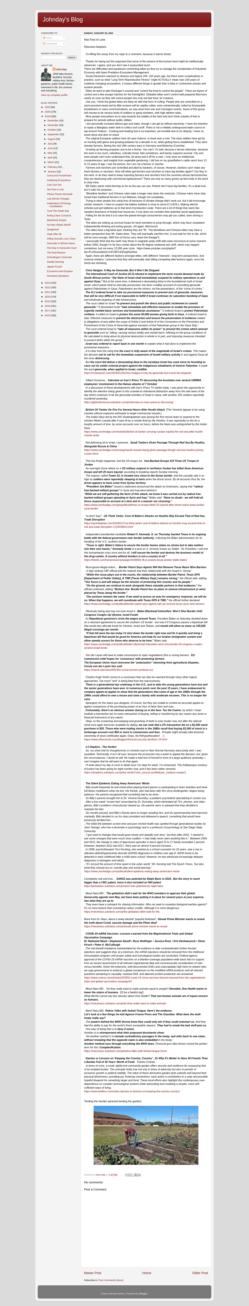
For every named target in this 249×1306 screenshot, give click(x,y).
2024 (48, 116)
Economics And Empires (60, 271)
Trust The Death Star (58, 211)
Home (146, 1273)
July (50, 143)
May (50, 153)
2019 (48, 301)
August (52, 139)
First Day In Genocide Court (61, 248)
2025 (48, 111)
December (53, 120)
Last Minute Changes (58, 198)
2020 (48, 296)
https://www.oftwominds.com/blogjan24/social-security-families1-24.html (125, 739)
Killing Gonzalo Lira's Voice (61, 238)
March (51, 162)
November (53, 125)
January (52, 171)
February (53, 167)
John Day (61, 69)
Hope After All (54, 234)
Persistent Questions (58, 276)
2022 (48, 287)
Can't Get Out (54, 184)
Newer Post (92, 1273)
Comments (50, 43)
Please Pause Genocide (59, 194)
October (52, 129)
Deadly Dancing (55, 262)
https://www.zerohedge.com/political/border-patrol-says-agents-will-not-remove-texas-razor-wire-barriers (144, 604)
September (54, 134)
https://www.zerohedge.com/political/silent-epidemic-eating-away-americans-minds (132, 871)
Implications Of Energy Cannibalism (59, 204)
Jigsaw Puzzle (54, 266)
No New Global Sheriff (58, 224)
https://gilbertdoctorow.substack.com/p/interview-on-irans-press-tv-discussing (128, 402)
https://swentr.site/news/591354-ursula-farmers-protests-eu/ (118, 669)
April (50, 157)
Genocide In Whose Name (61, 243)
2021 (48, 292)
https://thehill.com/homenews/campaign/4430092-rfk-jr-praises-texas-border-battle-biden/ (135, 560)
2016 (48, 315)
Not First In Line (55, 189)
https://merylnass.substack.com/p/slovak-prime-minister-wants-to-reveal (125, 926)
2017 (48, 310)
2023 (48, 282)
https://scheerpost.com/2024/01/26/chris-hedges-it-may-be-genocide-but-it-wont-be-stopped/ (137, 373)
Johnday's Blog (63, 19)
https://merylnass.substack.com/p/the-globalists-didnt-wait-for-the (122, 911)
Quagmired (53, 229)
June (50, 148)
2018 (48, 306)
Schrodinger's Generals (59, 257)
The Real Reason (56, 252)
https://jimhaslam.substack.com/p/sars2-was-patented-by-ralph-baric (123, 886)
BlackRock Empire (56, 220)
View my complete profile (54, 95)
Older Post (200, 1273)
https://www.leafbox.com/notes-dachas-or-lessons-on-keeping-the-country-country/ (132, 1091)
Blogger (143, 1293)
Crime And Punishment (59, 175)
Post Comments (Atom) (111, 1280)
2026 (48, 107)
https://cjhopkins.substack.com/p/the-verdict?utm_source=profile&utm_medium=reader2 (135, 772)
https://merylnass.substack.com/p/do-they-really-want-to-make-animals (125, 1003)
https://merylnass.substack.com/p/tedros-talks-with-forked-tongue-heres (125, 1051)
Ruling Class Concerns (59, 215)
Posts (47, 38)
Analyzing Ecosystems (59, 180)
